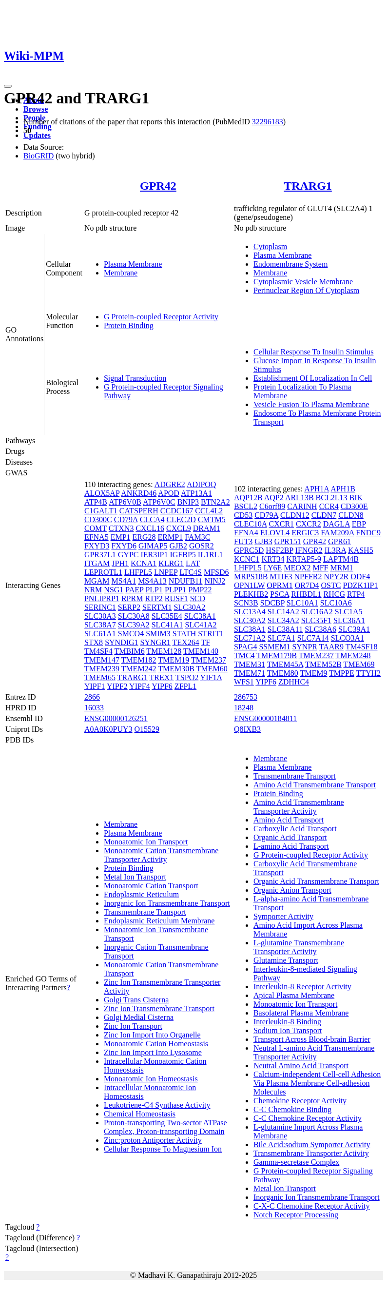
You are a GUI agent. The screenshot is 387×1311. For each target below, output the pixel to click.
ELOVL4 (275, 532)
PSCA (279, 594)
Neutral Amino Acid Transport (300, 1065)
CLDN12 (295, 515)
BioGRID (38, 156)
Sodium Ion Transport (287, 1030)
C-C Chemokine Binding (292, 1109)
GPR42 (158, 185)
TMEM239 (101, 669)
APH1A (316, 489)
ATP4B (95, 502)
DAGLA (336, 524)
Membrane (120, 273)
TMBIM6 (129, 651)
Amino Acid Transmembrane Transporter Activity (298, 806)
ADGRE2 (170, 484)
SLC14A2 (283, 611)
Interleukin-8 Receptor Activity (302, 986)
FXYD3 (97, 546)
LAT (193, 563)
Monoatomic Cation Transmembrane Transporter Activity (161, 854)
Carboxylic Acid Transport (295, 828)
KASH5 (360, 550)
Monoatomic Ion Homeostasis (151, 1079)
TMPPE (341, 673)
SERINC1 (100, 607)
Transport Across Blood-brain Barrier (311, 1039)
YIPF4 (139, 686)
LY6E (273, 568)
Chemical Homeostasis (139, 1114)
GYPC (128, 554)
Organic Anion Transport (292, 890)
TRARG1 (308, 185)
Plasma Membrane (133, 264)
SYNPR (304, 647)
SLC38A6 (320, 629)
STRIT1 (210, 633)
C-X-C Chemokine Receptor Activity (311, 1206)
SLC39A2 (134, 625)
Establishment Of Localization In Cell (312, 378)
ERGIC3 (305, 532)
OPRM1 (279, 585)
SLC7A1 (281, 638)
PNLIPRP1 (101, 598)
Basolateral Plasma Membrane (301, 1013)
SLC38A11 (285, 629)
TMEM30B (176, 669)
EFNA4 (246, 532)
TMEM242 (138, 669)
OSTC (331, 585)
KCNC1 (246, 559)
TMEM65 (100, 677)
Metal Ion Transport (135, 877)
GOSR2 (201, 546)
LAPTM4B (341, 559)
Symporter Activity (283, 916)
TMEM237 (208, 660)
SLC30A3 (100, 616)
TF (205, 642)
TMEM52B (323, 664)
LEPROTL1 (103, 572)
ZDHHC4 (293, 682)
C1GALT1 (100, 511)
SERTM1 (157, 607)
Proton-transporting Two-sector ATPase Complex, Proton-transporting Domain (165, 1126)
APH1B (342, 489)
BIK (356, 497)
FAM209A (337, 532)
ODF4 (360, 576)
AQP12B (248, 497)
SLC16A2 (317, 611)
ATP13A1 (196, 493)
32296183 (267, 121)
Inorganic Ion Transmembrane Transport (167, 903)
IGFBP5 (182, 554)
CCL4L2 (209, 511)
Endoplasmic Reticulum (141, 894)
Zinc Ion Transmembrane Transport (159, 1008)
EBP (359, 524)
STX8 (93, 642)
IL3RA (335, 550)
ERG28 (144, 537)
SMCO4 (131, 633)
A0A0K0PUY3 (108, 729)
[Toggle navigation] (8, 86)
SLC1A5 (349, 611)
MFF (320, 568)
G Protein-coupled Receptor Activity (161, 317)
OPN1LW (249, 585)
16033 (94, 708)
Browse (35, 109)
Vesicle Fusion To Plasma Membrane (311, 404)
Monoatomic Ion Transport (146, 842)
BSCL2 (245, 506)
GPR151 (287, 541)
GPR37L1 (100, 554)
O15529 (147, 729)
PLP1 (154, 590)
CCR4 (329, 506)
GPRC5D (249, 550)
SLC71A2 (250, 638)
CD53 (243, 515)
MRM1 (341, 568)
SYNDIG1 (121, 642)
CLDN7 (324, 515)
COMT (95, 528)
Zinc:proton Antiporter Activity (153, 1140)
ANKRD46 (138, 493)
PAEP (134, 590)
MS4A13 (152, 581)
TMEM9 (313, 673)
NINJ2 (214, 581)
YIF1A (211, 677)
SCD (197, 598)
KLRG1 (171, 563)
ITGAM (97, 563)
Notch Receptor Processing (295, 1215)
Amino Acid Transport (288, 820)
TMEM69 (358, 664)
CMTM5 (212, 519)
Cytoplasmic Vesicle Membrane (303, 281)
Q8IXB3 (247, 729)
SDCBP (272, 603)
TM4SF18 (362, 647)
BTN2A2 (215, 502)
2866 (92, 697)
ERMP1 (170, 537)
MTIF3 (281, 576)
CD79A (126, 519)
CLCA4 (152, 519)
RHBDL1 (306, 594)
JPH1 (120, 563)
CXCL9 (178, 528)
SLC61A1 (100, 633)
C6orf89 (272, 506)
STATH (184, 633)
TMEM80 (282, 673)
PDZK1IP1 (360, 585)
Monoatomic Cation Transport (151, 885)
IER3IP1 (154, 554)
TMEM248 (352, 655)
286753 (245, 697)
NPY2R (336, 576)
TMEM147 (101, 660)
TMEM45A (285, 664)
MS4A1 (123, 581)
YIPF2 (117, 686)
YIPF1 (94, 686)
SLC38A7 (100, 625)
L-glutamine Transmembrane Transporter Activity (298, 947)
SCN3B (246, 603)
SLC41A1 (167, 625)
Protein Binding (129, 325)
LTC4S (190, 572)
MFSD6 (216, 572)
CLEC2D (180, 519)
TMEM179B (276, 655)
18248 (243, 708)
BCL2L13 (332, 497)
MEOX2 (297, 568)
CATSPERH (138, 511)
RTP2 (153, 598)
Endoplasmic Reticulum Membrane (159, 921)
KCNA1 (143, 563)
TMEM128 (163, 651)
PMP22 (200, 590)
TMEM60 (212, 669)
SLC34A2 (283, 620)
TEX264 (186, 642)
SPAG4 (245, 647)
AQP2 (274, 497)
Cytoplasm (270, 246)
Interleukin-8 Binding (287, 1021)
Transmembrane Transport (145, 912)
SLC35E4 (167, 616)
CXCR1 (281, 524)
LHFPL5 (138, 572)
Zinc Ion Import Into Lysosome (153, 1052)
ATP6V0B (125, 502)
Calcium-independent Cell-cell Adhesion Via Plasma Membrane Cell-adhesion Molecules (317, 1083)
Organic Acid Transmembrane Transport (316, 881)
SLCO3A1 (347, 638)
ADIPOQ (201, 484)
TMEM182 (138, 660)
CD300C (98, 519)
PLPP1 (175, 590)
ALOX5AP (101, 493)
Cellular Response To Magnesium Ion (163, 1149)
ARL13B (299, 497)
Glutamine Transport (285, 960)
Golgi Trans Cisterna (136, 1000)
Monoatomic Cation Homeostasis (156, 1043)
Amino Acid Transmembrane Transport (314, 785)
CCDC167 (177, 511)
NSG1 (113, 590)
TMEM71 (249, 673)
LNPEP (165, 572)
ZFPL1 (185, 686)
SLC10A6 (336, 603)
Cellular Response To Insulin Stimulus (313, 352)
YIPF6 (162, 686)
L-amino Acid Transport (291, 846)
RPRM (132, 598)
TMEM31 (249, 664)
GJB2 (178, 546)
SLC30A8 (134, 616)
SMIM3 (158, 633)
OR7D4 (307, 585)
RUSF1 (176, 598)
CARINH (302, 506)
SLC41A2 (201, 625)
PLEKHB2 (251, 594)
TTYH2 (368, 673)
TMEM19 (173, 660)
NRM (93, 590)
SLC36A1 (349, 620)
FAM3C (197, 537)
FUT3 (243, 541)
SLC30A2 (189, 607)
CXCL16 (149, 528)
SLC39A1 (354, 629)
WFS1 (244, 682)
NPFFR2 (308, 576)
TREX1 (162, 677)
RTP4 (356, 594)
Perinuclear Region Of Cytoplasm (306, 290)
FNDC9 (368, 532)
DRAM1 (206, 528)
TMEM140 (200, 651)
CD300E (354, 506)
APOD (168, 493)
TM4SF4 (98, 651)
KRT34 (272, 559)
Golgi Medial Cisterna (139, 1017)
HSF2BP (279, 550)
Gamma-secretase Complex (296, 1162)
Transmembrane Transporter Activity (311, 1153)
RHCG (334, 594)
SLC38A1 (200, 616)
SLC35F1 (316, 620)
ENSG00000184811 (265, 718)
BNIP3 (188, 502)
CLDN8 (351, 515)
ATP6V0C (159, 502)
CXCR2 (308, 524)
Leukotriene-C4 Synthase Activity (157, 1105)
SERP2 (129, 607)
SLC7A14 (313, 638)
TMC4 (244, 655)
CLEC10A (250, 524)
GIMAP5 (153, 546)
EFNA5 (96, 537)
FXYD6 (123, 546)
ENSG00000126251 (116, 718)
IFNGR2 (309, 550)
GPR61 (339, 541)
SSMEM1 (274, 647)
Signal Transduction (135, 378)
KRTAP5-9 (303, 559)
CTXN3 (121, 528)
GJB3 (263, 541)
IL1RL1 (210, 554)
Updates (37, 135)
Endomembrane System (290, 264)
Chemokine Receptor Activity (300, 1100)
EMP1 (121, 537)
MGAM (97, 581)
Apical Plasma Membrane (293, 995)
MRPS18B (251, 576)
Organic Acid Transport (290, 837)
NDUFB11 (186, 581)
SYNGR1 (155, 642)
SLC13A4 (250, 611)
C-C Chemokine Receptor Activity (307, 1118)
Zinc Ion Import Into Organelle (152, 1035)
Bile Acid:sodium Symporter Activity (311, 1144)
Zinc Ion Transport (133, 1026)
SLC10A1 (302, 603)
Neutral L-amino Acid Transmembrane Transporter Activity (313, 1052)
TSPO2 (186, 677)
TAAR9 (331, 647)
